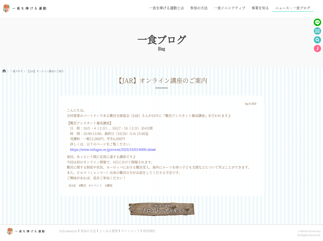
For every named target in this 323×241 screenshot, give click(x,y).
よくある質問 (108, 231)
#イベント (95, 185)
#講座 (108, 185)
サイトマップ (130, 231)
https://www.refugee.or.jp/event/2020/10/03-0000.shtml (113, 149)
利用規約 (149, 231)
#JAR (72, 185)
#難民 (82, 185)
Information (68, 231)
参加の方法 (88, 231)
